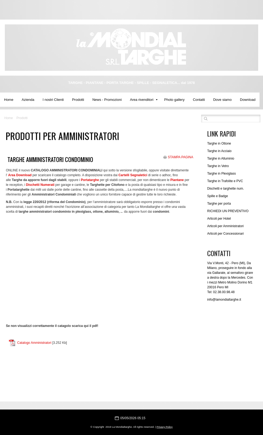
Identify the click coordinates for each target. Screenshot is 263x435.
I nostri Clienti (53, 100)
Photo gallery (174, 100)
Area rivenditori (143, 100)
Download (247, 100)
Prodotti (78, 100)
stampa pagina (180, 157)
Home (8, 100)
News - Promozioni (107, 100)
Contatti (199, 100)
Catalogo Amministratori (34, 343)
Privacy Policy (164, 426)
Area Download (19, 175)
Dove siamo (222, 100)
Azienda (28, 100)
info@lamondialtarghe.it (224, 299)
